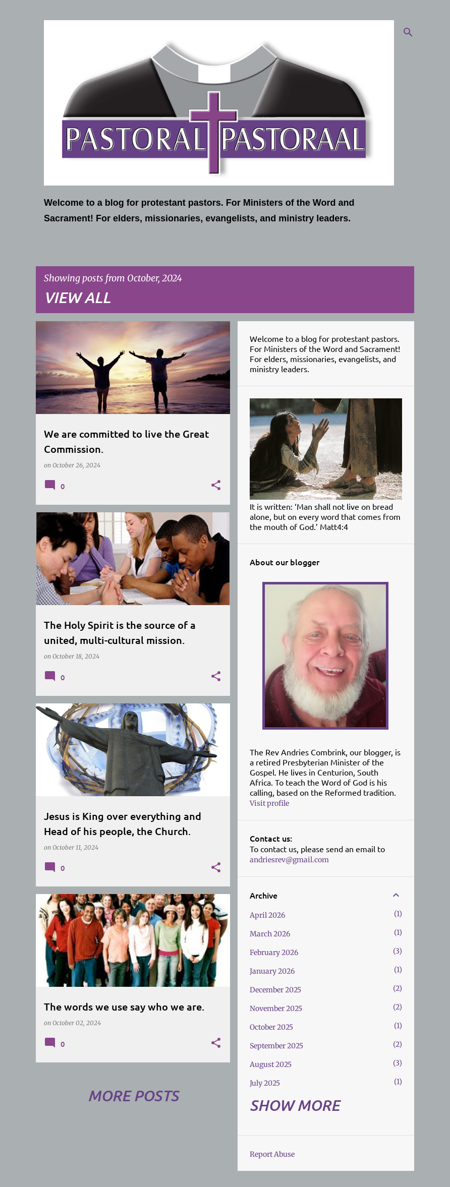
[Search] (408, 32)
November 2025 (276, 1008)
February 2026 (274, 952)
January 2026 (272, 971)
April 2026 (267, 915)
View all (77, 297)
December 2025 (275, 989)
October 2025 (271, 1027)
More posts (133, 1095)
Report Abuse (272, 1154)
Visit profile (269, 803)
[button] (216, 486)
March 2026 (270, 933)
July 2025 (265, 1083)
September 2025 (276, 1045)
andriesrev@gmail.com (289, 859)
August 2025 (271, 1064)
